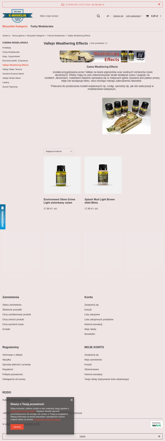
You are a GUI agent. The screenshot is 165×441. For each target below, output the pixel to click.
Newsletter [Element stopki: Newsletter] (89, 334)
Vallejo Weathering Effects (15, 65)
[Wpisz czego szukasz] (70, 16)
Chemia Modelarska (56, 36)
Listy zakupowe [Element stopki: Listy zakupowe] (92, 314)
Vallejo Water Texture (12, 69)
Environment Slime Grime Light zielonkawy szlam (59, 201)
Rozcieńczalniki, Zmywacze (15, 60)
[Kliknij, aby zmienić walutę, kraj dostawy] (109, 16)
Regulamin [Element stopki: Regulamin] (7, 369)
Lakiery (5, 82)
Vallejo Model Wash (11, 78)
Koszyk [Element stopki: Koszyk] (88, 309)
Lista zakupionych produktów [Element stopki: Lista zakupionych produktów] (98, 319)
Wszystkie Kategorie (15, 26)
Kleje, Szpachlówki (11, 56)
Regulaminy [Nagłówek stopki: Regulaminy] (10, 347)
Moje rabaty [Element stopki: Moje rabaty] (90, 329)
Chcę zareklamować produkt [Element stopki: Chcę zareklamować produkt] (16, 314)
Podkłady (6, 47)
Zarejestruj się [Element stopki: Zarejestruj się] (91, 304)
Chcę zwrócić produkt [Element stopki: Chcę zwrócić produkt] (13, 319)
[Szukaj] (98, 16)
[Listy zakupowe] (134, 16)
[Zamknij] (159, 436)
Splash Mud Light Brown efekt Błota (100, 201)
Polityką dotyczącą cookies (22, 411)
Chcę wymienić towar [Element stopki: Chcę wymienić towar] (13, 324)
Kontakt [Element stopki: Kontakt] (6, 329)
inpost (82, 436)
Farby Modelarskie (42, 26)
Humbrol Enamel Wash (13, 73)
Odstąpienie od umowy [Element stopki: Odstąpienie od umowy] (13, 379)
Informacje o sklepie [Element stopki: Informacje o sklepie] (12, 355)
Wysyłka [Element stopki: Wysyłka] (6, 359)
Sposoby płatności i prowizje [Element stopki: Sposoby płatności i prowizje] (16, 364)
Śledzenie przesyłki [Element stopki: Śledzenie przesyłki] (12, 309)
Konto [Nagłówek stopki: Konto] (88, 297)
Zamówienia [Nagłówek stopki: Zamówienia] (10, 297)
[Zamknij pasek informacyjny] (159, 4)
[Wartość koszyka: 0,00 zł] (154, 16)
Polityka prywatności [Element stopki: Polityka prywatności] (12, 374)
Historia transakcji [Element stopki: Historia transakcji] (93, 324)
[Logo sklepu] (17, 16)
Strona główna (18, 36)
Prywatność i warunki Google (47, 419)
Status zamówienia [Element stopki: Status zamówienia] (11, 304)
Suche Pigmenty (10, 87)
